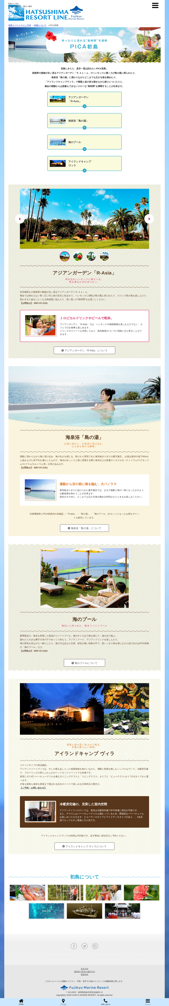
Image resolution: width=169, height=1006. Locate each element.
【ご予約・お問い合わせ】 (33, 788)
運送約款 (84, 974)
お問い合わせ (106, 1001)
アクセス (63, 1001)
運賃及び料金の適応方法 (84, 972)
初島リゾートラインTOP (19, 25)
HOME (21, 1001)
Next (149, 214)
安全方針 (84, 969)
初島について (40, 25)
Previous (20, 214)
